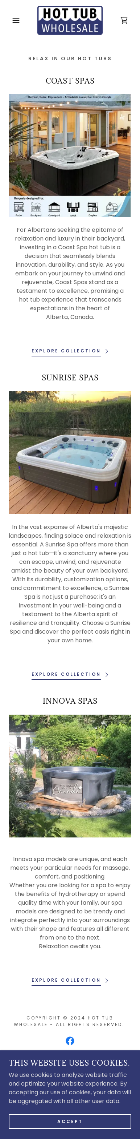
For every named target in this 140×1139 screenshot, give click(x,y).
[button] (11, 20)
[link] (70, 20)
